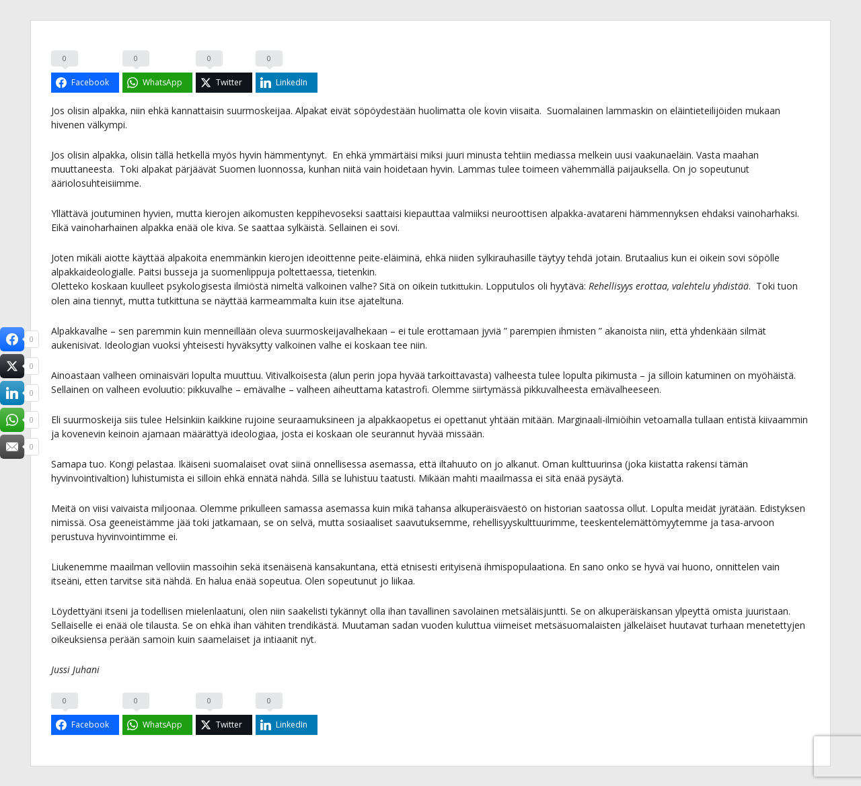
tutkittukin (462, 285)
